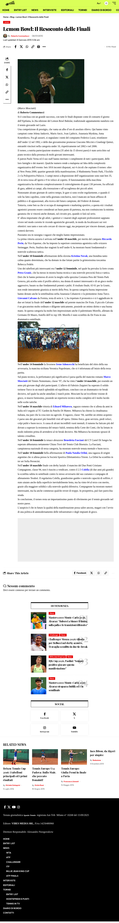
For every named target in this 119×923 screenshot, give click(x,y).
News (52, 614)
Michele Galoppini (13, 787)
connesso (19, 590)
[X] (74, 717)
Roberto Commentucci (22, 35)
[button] (92, 3)
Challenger (54, 636)
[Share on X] (21, 46)
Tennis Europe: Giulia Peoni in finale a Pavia (73, 773)
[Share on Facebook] (15, 46)
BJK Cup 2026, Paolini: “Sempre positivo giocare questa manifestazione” (66, 665)
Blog (12, 17)
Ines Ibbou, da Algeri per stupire (102, 754)
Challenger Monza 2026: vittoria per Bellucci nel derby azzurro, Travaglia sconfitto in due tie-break (68, 643)
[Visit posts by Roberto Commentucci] (5, 36)
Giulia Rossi (39, 787)
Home (5, 17)
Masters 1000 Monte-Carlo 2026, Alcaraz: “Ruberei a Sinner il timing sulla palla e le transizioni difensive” (68, 622)
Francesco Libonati (72, 783)
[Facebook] (44, 717)
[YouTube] (13, 808)
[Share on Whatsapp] (27, 46)
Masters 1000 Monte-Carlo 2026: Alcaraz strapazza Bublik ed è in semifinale (67, 687)
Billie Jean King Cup (57, 657)
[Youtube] (74, 731)
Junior (6, 22)
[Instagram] (44, 731)
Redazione (97, 762)
